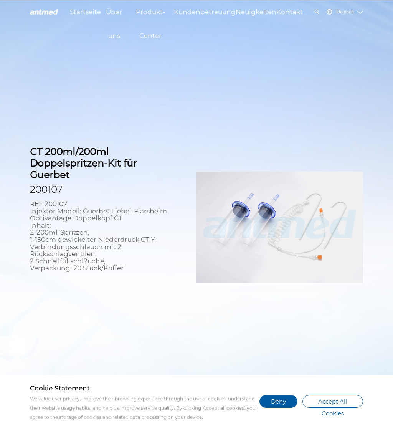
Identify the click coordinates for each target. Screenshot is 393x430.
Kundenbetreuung (205, 12)
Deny (278, 401)
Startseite (85, 12)
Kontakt (289, 12)
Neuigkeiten (256, 12)
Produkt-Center (150, 16)
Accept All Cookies (332, 402)
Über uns (114, 16)
